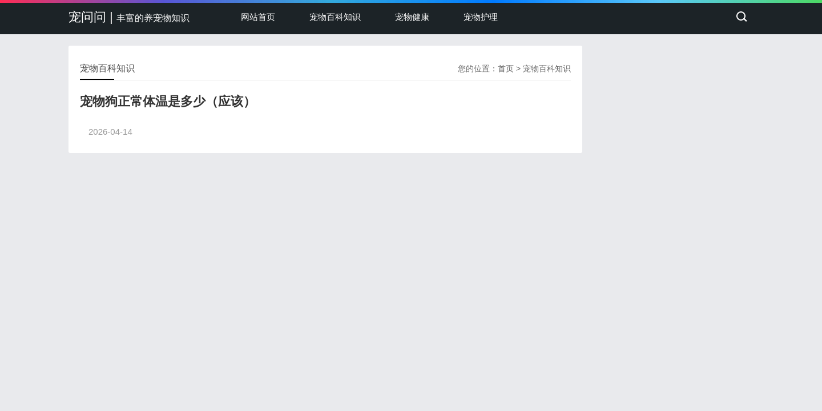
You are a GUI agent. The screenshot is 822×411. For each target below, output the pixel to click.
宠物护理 (481, 17)
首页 (506, 68)
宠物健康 (412, 17)
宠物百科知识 (335, 17)
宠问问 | (129, 17)
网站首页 (258, 17)
